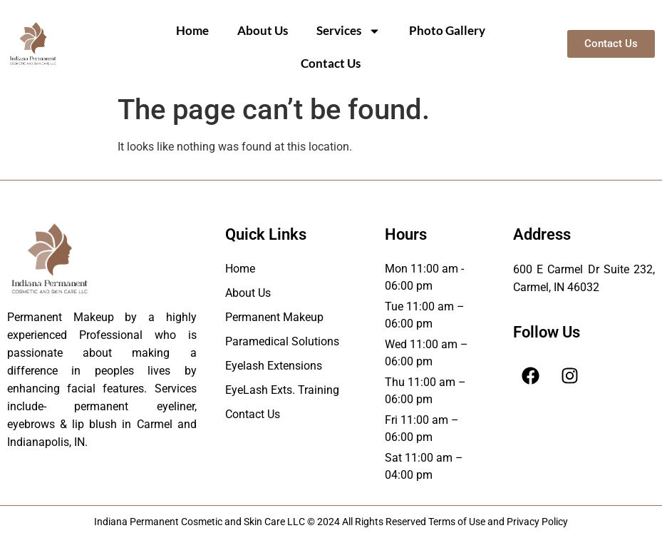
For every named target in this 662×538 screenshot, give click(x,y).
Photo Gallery (447, 30)
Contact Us (331, 63)
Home (192, 30)
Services (348, 31)
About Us (262, 30)
